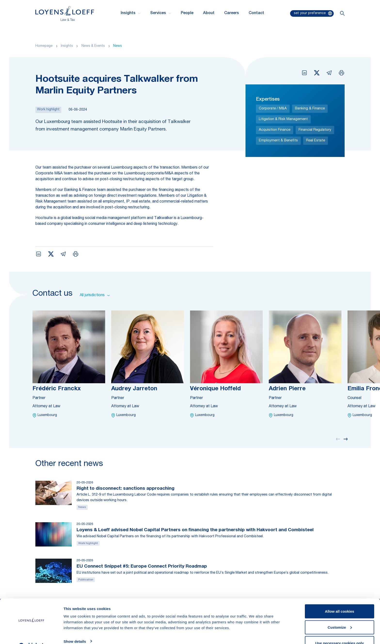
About (208, 13)
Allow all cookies (339, 599)
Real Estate (315, 140)
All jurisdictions (95, 295)
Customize (340, 615)
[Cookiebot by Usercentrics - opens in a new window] (31, 634)
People (187, 13)
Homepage (44, 46)
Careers (231, 13)
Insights (67, 46)
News (117, 46)
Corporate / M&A (273, 108)
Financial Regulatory (315, 130)
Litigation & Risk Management (283, 119)
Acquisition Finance (274, 130)
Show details (74, 629)
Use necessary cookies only (339, 631)
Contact (256, 13)
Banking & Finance (310, 108)
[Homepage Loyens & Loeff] (64, 13)
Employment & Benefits (278, 140)
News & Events (93, 46)
